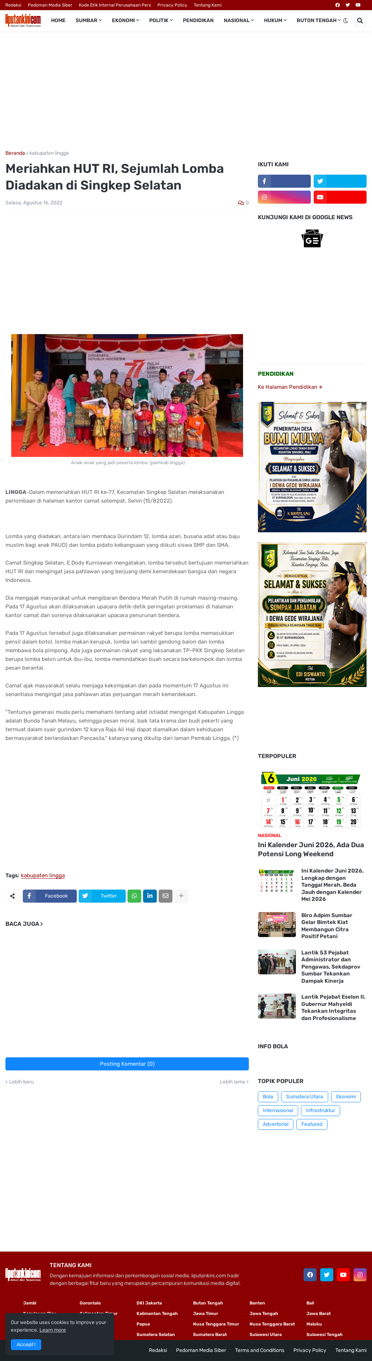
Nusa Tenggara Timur (216, 1324)
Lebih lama (232, 1082)
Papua (143, 1324)
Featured (311, 1124)
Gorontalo (90, 1303)
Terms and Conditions (259, 1350)
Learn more (52, 1330)
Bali (310, 1303)
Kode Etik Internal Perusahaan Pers (115, 5)
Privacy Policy (172, 5)
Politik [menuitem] (158, 20)
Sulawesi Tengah (324, 1334)
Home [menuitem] (58, 20)
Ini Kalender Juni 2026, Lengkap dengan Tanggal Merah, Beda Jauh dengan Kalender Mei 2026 (332, 884)
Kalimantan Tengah (157, 1313)
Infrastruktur (320, 1110)
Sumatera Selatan (156, 1334)
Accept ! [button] (26, 1344)
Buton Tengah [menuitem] (317, 20)
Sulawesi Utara (266, 1334)
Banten (257, 1303)
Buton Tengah (208, 1303)
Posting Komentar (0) (127, 1064)
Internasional (278, 1110)
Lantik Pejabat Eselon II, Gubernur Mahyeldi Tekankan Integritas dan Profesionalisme (333, 1007)
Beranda (15, 153)
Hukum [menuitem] (273, 20)
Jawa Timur (205, 1313)
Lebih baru (21, 1082)
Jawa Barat (318, 1313)
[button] (346, 20)
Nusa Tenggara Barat (272, 1324)
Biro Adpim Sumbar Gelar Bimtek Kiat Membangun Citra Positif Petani (326, 926)
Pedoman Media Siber (50, 5)
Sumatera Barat (210, 1334)
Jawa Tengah (264, 1313)
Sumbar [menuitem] (86, 20)
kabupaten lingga (49, 153)
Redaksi (13, 5)
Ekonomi (346, 1097)
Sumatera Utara (304, 1097)
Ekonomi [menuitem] (123, 20)
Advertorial (275, 1124)
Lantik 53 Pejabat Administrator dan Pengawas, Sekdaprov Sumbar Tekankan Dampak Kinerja (330, 966)
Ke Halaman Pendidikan (290, 387)
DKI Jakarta (149, 1303)
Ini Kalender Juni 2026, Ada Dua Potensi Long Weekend (311, 849)
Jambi (29, 1303)
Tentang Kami (208, 5)
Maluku (314, 1324)
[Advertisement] (186, 91)
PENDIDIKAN (276, 373)
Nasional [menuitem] (237, 20)
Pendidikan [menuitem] (198, 20)
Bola (268, 1097)
